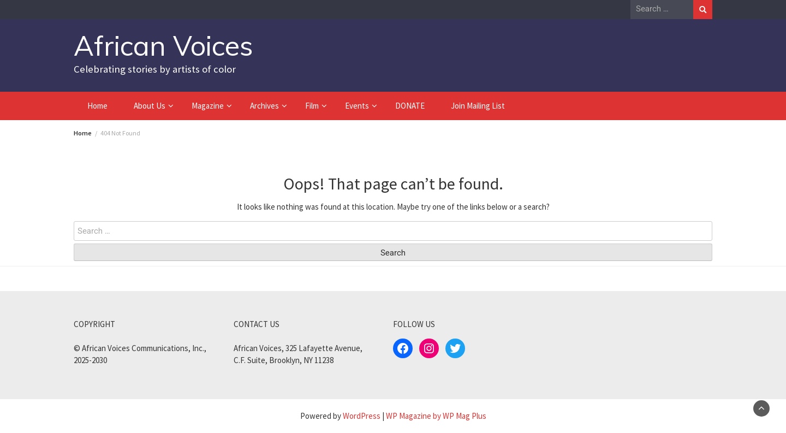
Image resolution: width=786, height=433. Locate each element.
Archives (264, 105)
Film (312, 105)
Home (97, 105)
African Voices (163, 45)
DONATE (410, 105)
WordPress (361, 416)
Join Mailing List (478, 105)
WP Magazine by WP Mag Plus (436, 416)
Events (357, 105)
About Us (149, 105)
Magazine (208, 105)
